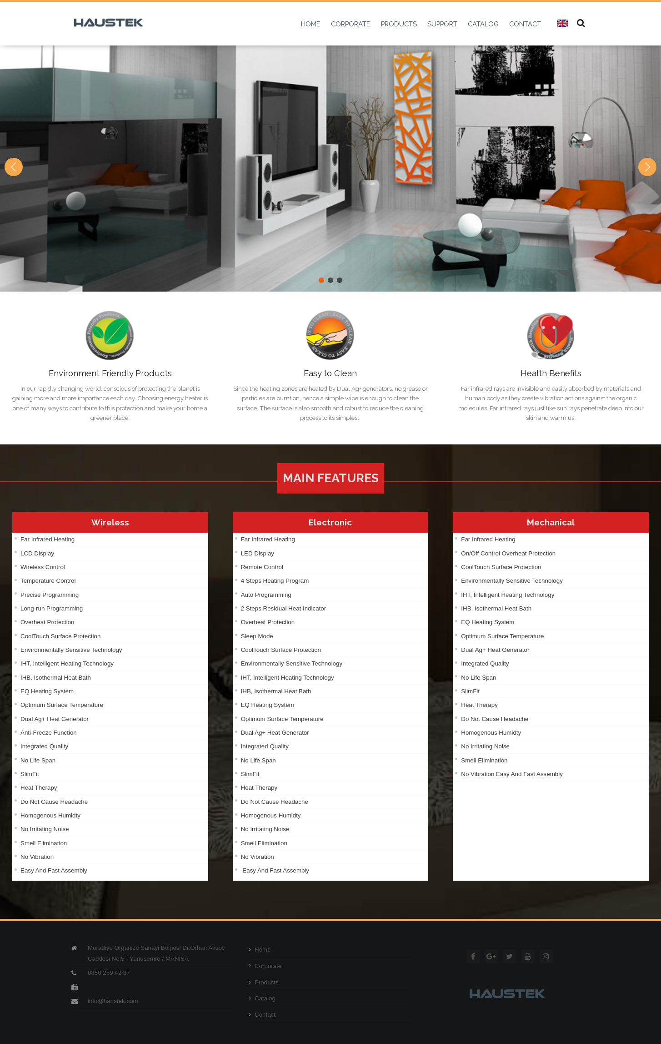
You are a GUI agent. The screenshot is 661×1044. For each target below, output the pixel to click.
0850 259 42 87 (109, 972)
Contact (262, 1014)
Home (260, 949)
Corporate (265, 966)
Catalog (262, 998)
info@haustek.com (113, 1001)
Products (264, 982)
